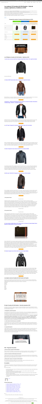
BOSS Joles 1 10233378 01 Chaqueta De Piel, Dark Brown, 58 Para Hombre (17, 173)
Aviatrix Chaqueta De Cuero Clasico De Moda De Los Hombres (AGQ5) (17, 148)
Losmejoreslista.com (4, 2)
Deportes (34, 2)
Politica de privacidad (31, 0)
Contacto (21, 0)
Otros (40, 2)
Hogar (25, 2)
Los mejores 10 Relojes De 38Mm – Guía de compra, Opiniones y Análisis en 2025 (14, 394)
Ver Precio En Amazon (17, 34)
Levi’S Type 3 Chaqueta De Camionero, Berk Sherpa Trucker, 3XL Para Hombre (18, 125)
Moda (31, 2)
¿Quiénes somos (17, 0)
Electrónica (28, 2)
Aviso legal (23, 0)
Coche (37, 2)
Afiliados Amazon (36, 0)
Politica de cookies (27, 0)
